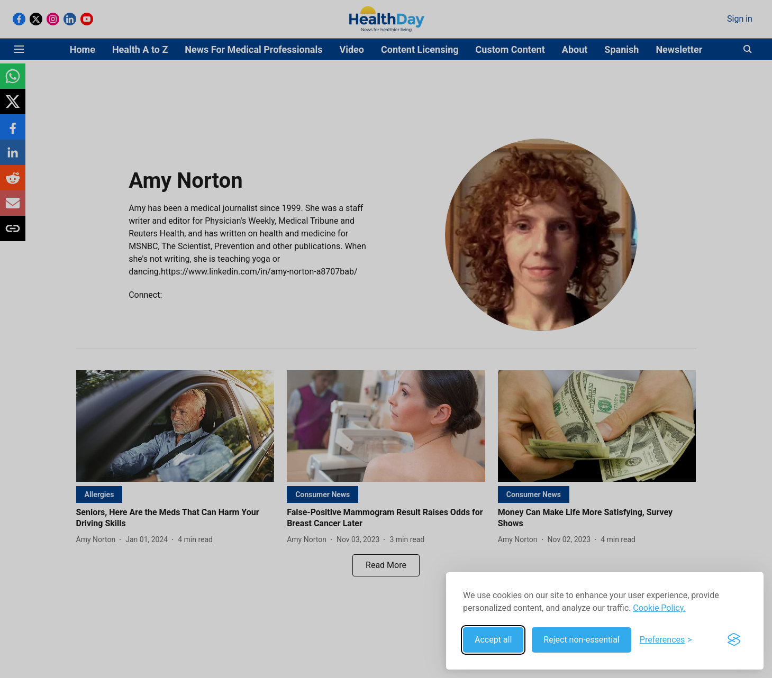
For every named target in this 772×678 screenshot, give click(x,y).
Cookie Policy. (659, 608)
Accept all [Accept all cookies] (493, 640)
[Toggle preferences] (666, 640)
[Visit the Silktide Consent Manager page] (734, 640)
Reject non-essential (581, 640)
